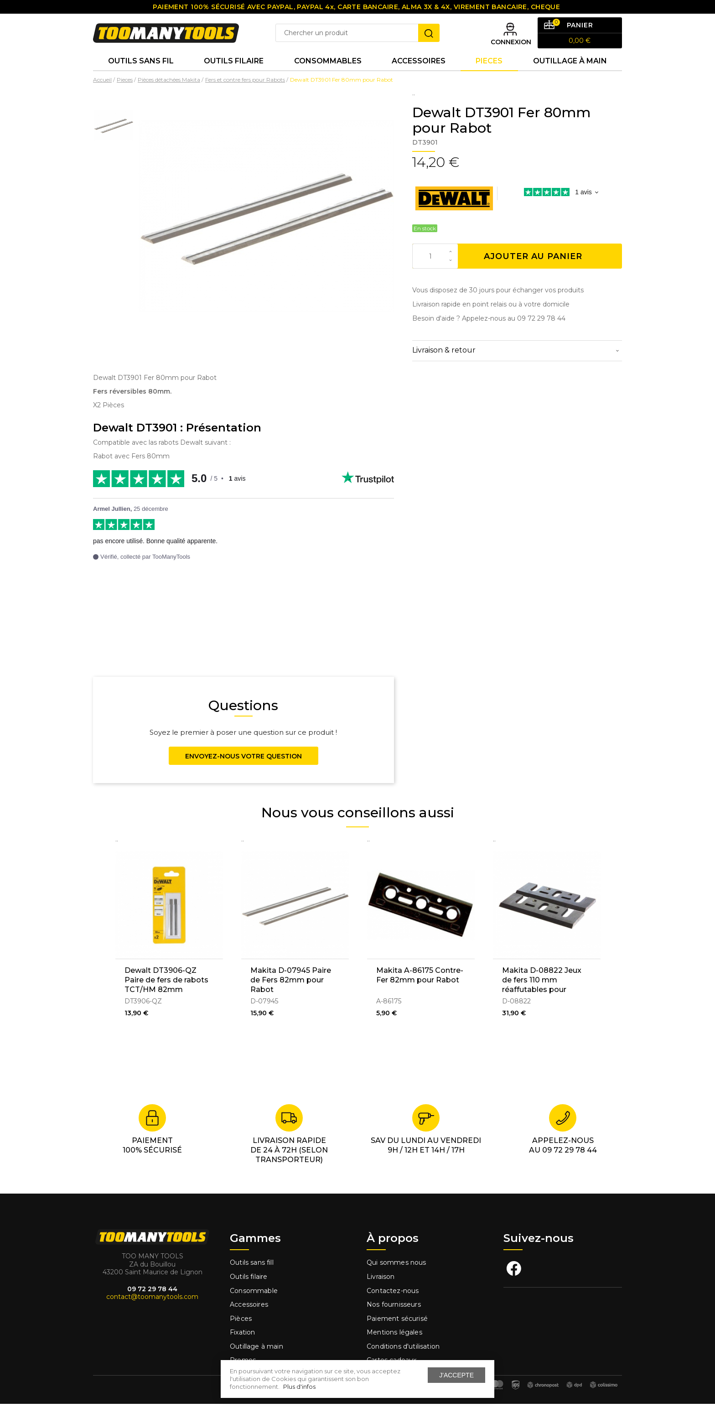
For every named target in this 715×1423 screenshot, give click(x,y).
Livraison (381, 1296)
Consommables (328, 77)
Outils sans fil (141, 77)
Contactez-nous (393, 1309)
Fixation (242, 1351)
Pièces (241, 1338)
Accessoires (419, 77)
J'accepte (456, 1375)
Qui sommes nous (396, 1282)
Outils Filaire (234, 77)
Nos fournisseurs (394, 1323)
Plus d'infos (299, 1386)
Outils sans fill (252, 1282)
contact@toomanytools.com (152, 1316)
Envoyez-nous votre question (243, 775)
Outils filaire (248, 1296)
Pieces (489, 77)
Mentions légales (395, 1351)
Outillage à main (570, 77)
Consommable (254, 1309)
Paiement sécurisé (397, 1338)
